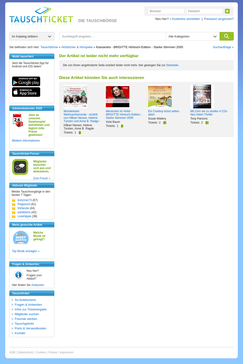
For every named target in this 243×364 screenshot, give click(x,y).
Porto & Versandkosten (30, 328)
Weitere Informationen (26, 140)
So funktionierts (25, 300)
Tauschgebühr (24, 323)
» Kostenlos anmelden (184, 19)
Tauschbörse (49, 47)
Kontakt (20, 333)
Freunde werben (26, 319)
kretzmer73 (25, 200)
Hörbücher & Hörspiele (77, 47)
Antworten (37, 285)
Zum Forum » (41, 178)
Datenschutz (25, 352)
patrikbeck (24, 212)
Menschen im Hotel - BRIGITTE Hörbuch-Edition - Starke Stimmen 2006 (124, 115)
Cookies (41, 352)
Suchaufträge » (223, 47)
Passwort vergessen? (219, 19)
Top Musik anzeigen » (25, 251)
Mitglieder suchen (27, 314)
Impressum (67, 352)
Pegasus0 (24, 204)
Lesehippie (24, 216)
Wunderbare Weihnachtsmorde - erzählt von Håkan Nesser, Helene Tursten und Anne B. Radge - (82, 116)
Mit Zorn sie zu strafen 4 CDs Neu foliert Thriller (208, 113)
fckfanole (23, 208)
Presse (52, 352)
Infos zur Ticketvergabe (31, 309)
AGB (12, 352)
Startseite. (172, 65)
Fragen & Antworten (28, 304)
